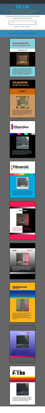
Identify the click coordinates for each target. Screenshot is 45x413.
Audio (28, 26)
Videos (23, 26)
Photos (17, 26)
